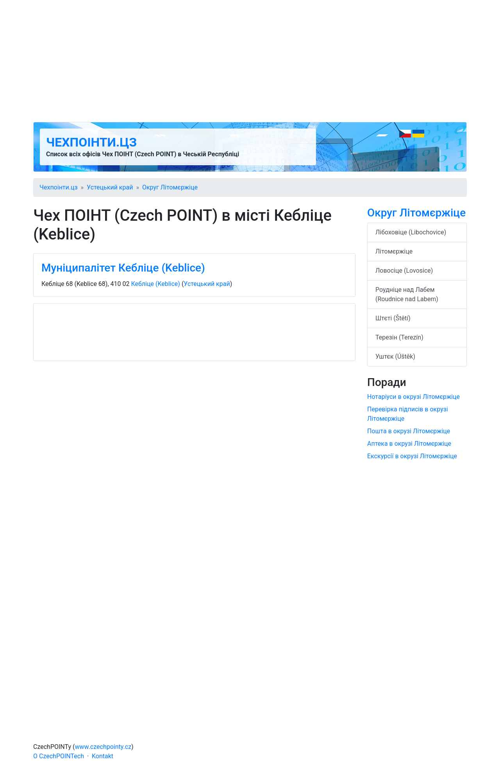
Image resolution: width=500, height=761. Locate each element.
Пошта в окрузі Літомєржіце (408, 431)
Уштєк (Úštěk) (395, 356)
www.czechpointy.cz (103, 746)
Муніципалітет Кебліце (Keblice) (123, 267)
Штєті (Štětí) (393, 318)
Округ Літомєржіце (170, 187)
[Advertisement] (250, 61)
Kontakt (102, 756)
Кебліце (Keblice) (155, 284)
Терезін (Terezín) (399, 337)
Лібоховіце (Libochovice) (410, 232)
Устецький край (110, 187)
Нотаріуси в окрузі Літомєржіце (413, 396)
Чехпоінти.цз (91, 142)
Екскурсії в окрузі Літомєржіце (412, 456)
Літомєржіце (393, 251)
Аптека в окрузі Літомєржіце (409, 443)
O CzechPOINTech (58, 756)
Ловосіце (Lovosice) (404, 270)
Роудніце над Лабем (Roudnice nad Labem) (406, 294)
